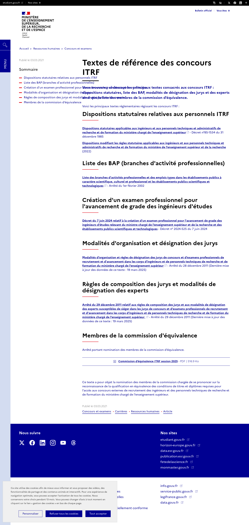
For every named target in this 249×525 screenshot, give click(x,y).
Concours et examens (78, 48)
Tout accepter (98, 513)
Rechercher (5, 43)
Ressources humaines (46, 48)
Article (167, 411)
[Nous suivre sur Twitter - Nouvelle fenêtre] (231, 3)
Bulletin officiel (203, 10)
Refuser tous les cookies (64, 513)
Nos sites (33, 2)
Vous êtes (222, 10)
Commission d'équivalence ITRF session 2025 (148, 361)
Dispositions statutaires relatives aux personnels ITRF (46, 80)
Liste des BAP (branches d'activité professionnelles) (47, 89)
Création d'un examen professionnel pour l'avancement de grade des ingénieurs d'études (46, 100)
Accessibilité (221, 2)
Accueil (24, 48)
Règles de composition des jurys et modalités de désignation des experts (48, 122)
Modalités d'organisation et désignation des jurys (43, 111)
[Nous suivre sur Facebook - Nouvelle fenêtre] (236, 3)
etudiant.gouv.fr (13, 2)
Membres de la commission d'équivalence (42, 133)
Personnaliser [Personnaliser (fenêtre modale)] (30, 513)
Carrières (121, 411)
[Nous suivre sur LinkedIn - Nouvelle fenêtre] (242, 3)
